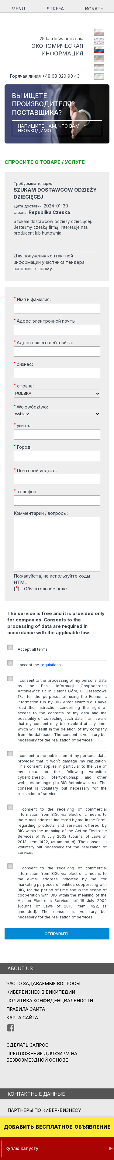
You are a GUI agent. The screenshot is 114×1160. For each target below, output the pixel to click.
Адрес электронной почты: (45, 321)
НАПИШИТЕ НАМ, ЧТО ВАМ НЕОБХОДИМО (48, 128)
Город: (23, 447)
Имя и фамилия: (32, 299)
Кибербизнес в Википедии (40, 1002)
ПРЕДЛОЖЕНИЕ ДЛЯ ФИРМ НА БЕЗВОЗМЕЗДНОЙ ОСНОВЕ (41, 1067)
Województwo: (31, 407)
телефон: (25, 491)
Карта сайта (22, 1028)
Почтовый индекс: (35, 470)
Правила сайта (25, 1019)
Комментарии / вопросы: (41, 513)
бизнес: (23, 364)
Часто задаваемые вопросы (43, 993)
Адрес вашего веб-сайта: (43, 342)
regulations (51, 675)
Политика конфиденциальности (49, 1010)
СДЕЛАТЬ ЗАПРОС (27, 1055)
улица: (22, 425)
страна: (24, 386)
